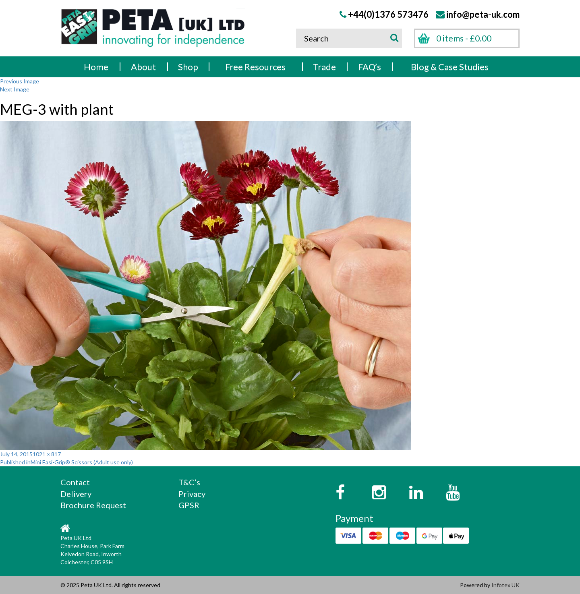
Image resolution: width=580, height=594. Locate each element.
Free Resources (255, 66)
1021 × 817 (47, 454)
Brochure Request (93, 505)
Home (96, 66)
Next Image (14, 89)
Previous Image (19, 81)
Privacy (191, 494)
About (143, 66)
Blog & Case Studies (450, 66)
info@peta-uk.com (483, 14)
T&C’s (189, 482)
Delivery (75, 494)
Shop (188, 66)
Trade (324, 66)
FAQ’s (369, 66)
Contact (75, 482)
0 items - (463, 38)
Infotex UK (505, 585)
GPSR (188, 505)
